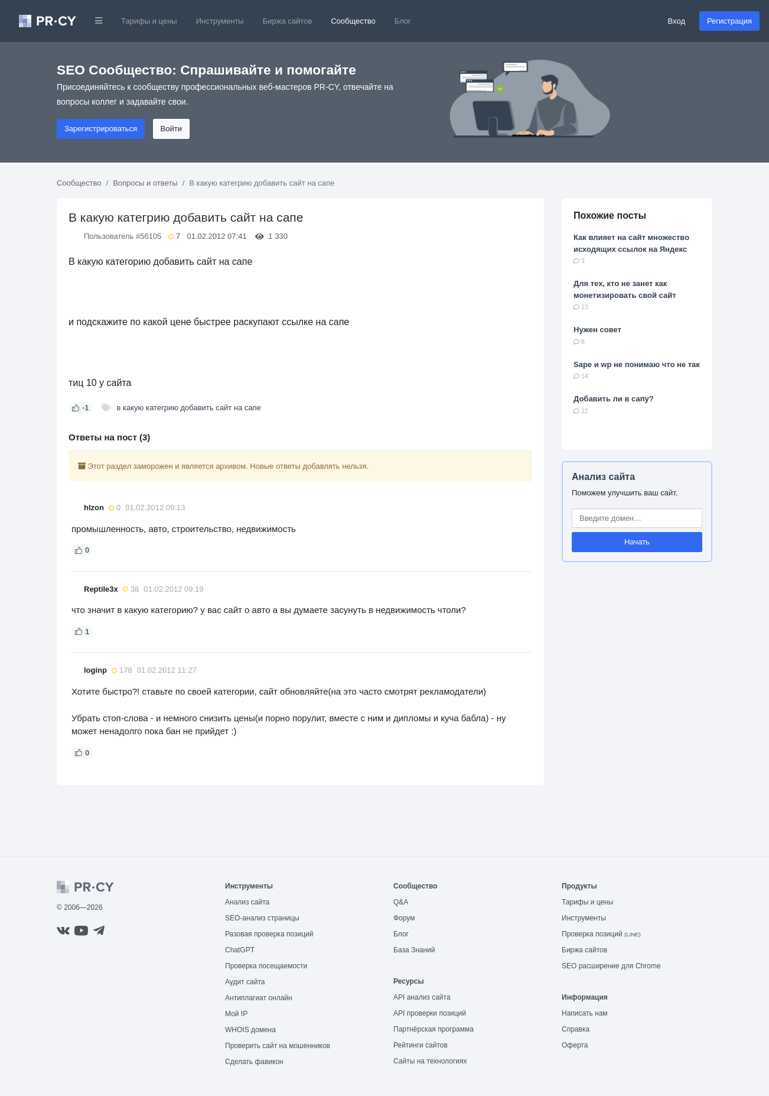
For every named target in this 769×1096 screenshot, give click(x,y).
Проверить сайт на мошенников (277, 1046)
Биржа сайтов (287, 21)
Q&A (400, 902)
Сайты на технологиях (430, 1061)
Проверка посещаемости (266, 966)
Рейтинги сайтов (420, 1045)
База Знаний (414, 950)
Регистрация (729, 21)
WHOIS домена (250, 1030)
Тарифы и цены (149, 21)
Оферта (575, 1045)
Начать (637, 541)
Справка (575, 1029)
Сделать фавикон (254, 1062)
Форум (404, 918)
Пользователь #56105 (122, 236)
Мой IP (236, 1014)
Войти (171, 128)
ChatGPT (240, 950)
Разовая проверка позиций (269, 934)
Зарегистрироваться (100, 128)
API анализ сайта (422, 997)
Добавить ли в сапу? (614, 398)
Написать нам (585, 1013)
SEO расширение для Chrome (611, 966)
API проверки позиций (429, 1013)
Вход (676, 21)
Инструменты (220, 21)
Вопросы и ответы (145, 183)
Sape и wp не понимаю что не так (637, 364)
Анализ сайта (603, 477)
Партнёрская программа (433, 1029)
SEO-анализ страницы (262, 918)
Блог (403, 21)
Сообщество (353, 21)
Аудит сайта (245, 982)
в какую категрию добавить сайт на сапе (189, 407)
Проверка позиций (601, 934)
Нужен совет (597, 329)
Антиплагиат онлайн (258, 998)
